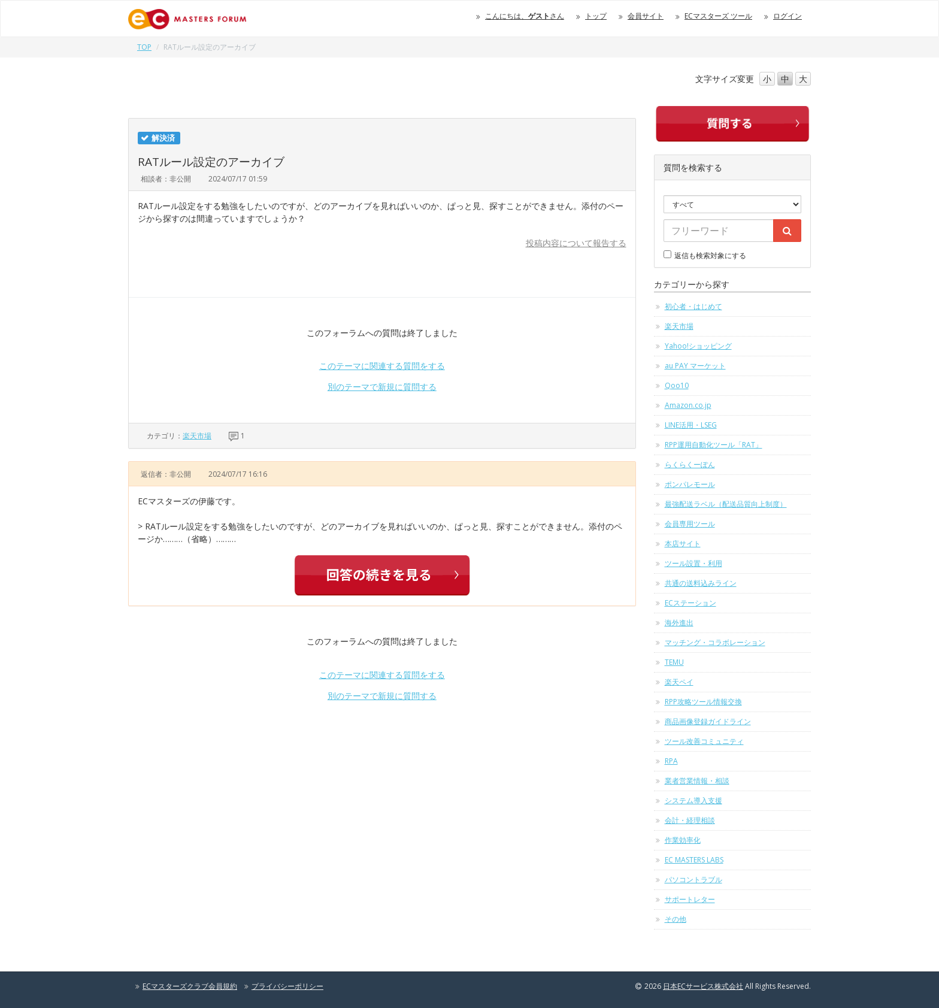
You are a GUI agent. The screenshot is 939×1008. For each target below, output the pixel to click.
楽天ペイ (679, 682)
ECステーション (690, 603)
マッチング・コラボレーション (715, 642)
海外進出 (679, 622)
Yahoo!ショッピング (698, 346)
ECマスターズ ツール (718, 16)
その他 (675, 919)
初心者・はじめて (693, 306)
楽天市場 (197, 436)
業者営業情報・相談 (697, 781)
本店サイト (683, 543)
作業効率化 (683, 840)
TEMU (674, 662)
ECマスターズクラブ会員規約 (190, 986)
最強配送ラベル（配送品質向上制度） (726, 504)
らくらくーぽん (690, 464)
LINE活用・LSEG (691, 425)
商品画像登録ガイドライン (708, 721)
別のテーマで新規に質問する (382, 386)
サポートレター (690, 899)
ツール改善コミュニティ (704, 741)
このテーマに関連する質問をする (382, 365)
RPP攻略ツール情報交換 (703, 702)
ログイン (787, 16)
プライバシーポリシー (287, 986)
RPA (671, 761)
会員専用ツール (690, 524)
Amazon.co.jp (688, 405)
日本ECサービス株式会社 (703, 986)
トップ (596, 16)
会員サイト (646, 16)
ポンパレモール (690, 484)
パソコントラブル (693, 879)
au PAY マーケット (695, 366)
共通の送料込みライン (701, 583)
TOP (144, 47)
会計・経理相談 (690, 820)
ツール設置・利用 (693, 563)
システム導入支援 (693, 800)
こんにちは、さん (524, 16)
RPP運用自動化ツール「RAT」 (713, 445)
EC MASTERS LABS (694, 860)
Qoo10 (677, 385)
